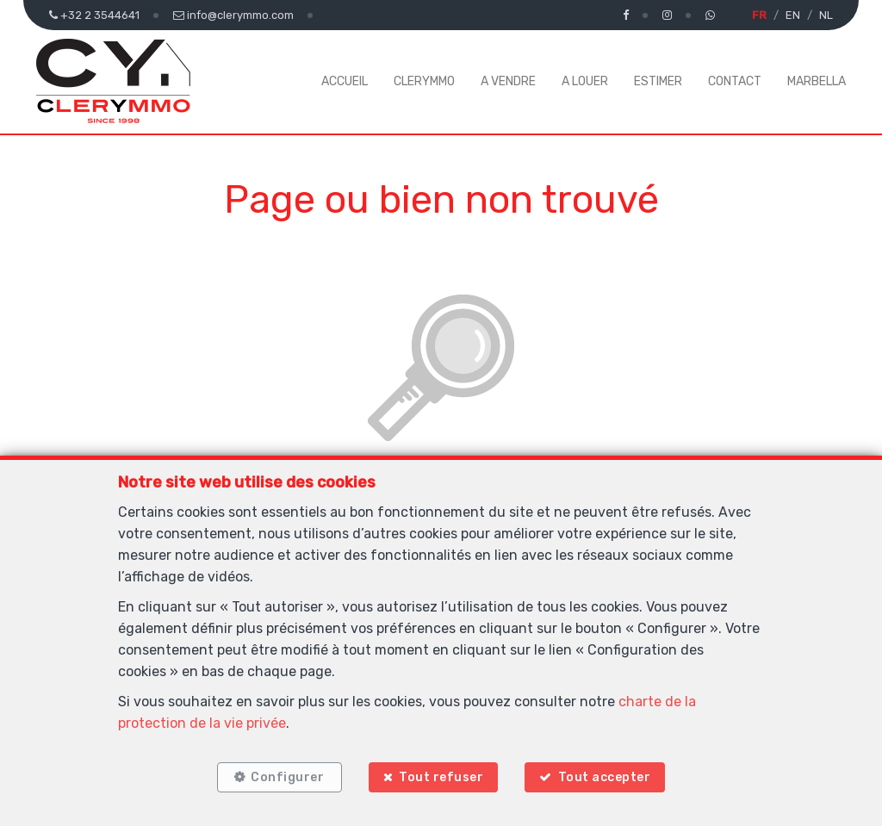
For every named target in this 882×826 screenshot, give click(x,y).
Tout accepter (607, 776)
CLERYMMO (424, 81)
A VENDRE (508, 81)
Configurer (285, 776)
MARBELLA (816, 81)
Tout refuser (441, 776)
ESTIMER (658, 81)
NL (826, 15)
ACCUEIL (344, 81)
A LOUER (585, 81)
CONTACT (734, 81)
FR (759, 15)
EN (793, 15)
